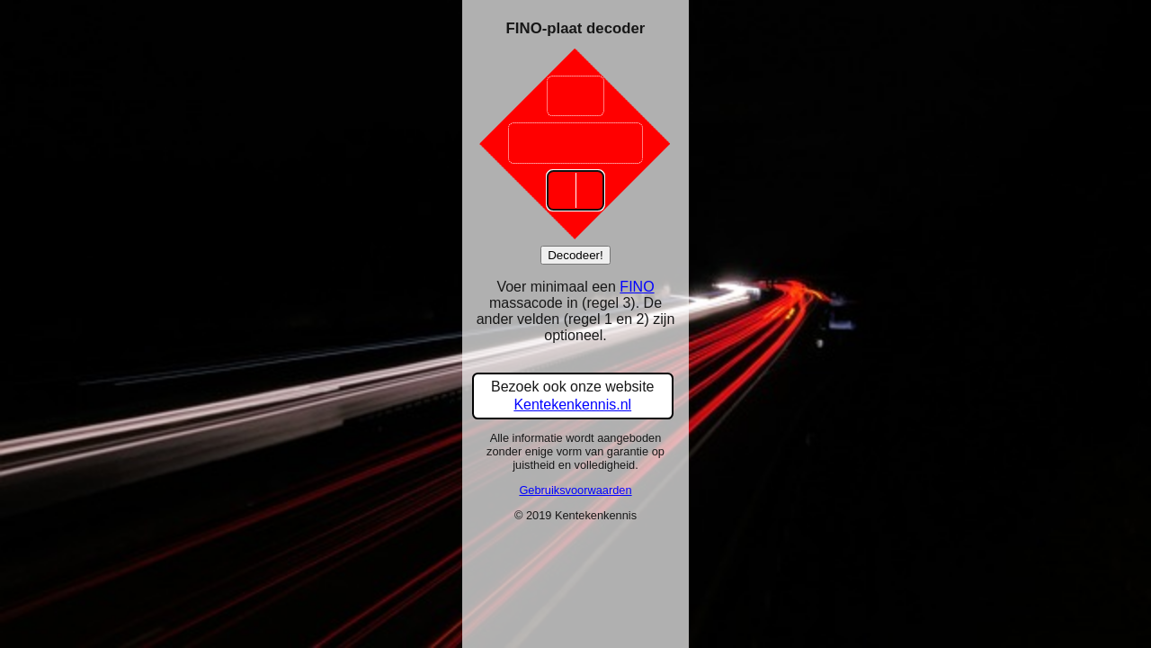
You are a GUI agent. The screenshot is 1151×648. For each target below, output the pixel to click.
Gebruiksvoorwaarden (575, 490)
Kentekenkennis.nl (572, 404)
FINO (637, 286)
